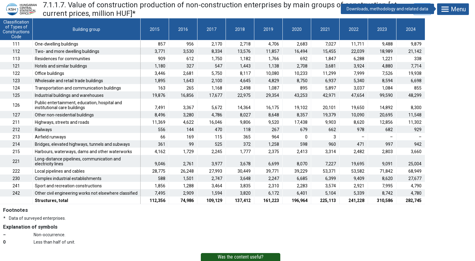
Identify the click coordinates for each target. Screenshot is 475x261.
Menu (453, 9)
